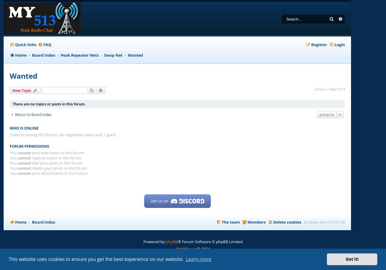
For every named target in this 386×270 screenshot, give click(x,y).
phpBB (172, 241)
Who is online (24, 128)
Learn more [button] (198, 259)
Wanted (23, 76)
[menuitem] (44, 44)
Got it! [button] (352, 259)
